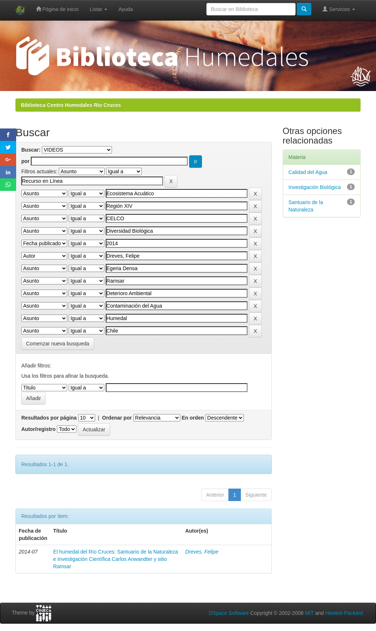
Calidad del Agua (308, 172)
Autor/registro (38, 429)
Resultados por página (49, 418)
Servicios (338, 9)
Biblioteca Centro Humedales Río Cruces (71, 105)
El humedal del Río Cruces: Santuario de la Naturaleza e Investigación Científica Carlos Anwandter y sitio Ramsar (115, 559)
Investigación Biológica (315, 187)
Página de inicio (57, 9)
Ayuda (125, 9)
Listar (98, 9)
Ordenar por (117, 418)
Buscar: (30, 150)
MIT (309, 613)
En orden (193, 418)
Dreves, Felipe (201, 552)
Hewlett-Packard (344, 613)
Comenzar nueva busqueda (57, 344)
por (25, 161)
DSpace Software (229, 613)
